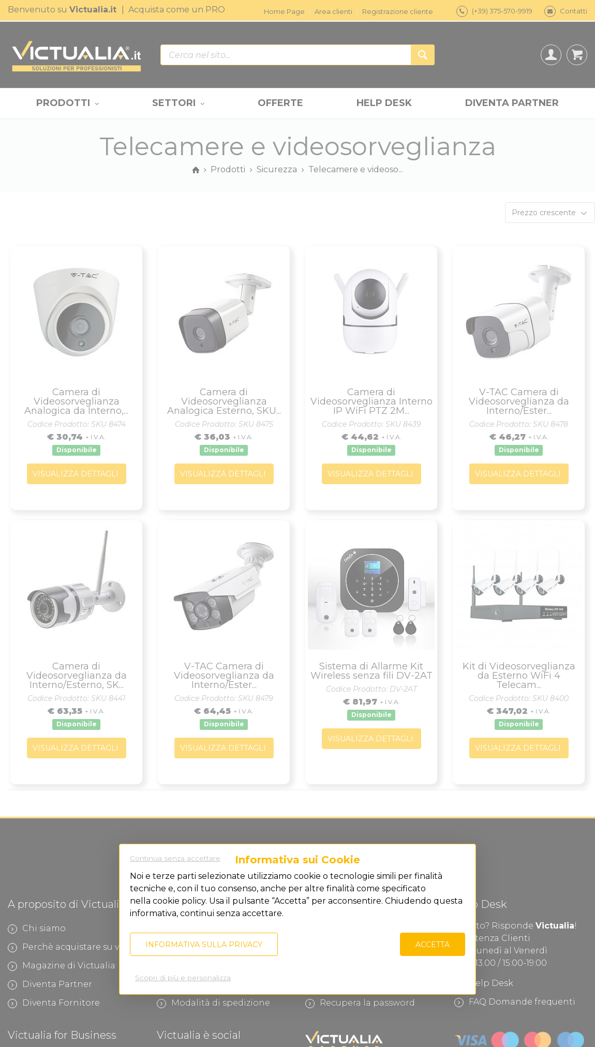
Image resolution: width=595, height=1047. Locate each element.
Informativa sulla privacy (203, 944)
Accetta (432, 944)
